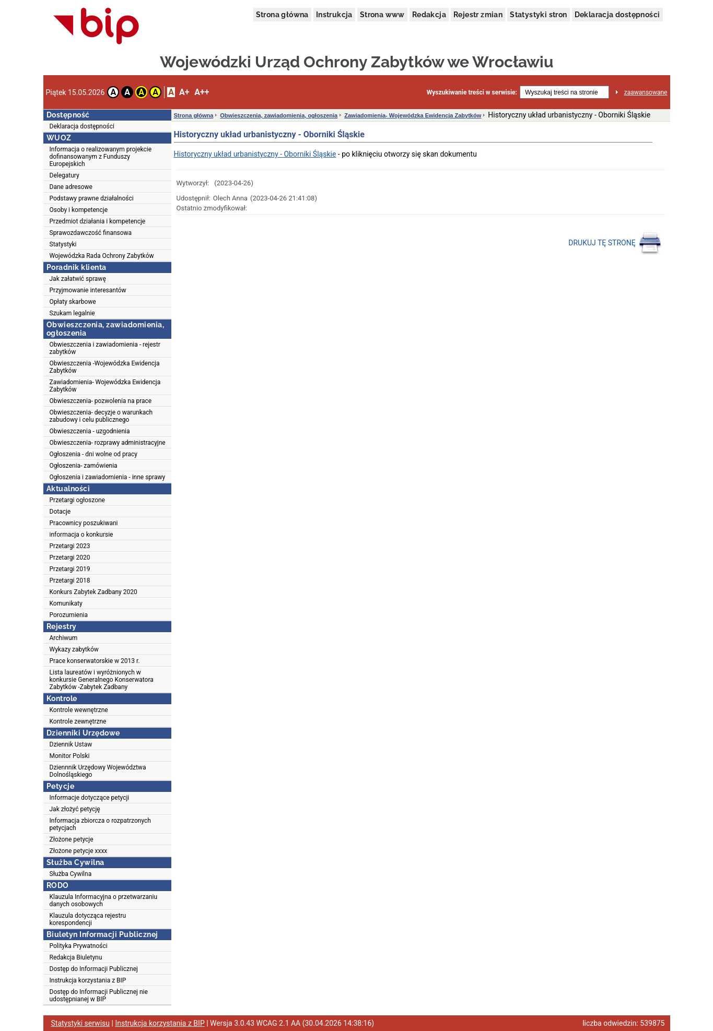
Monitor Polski (70, 756)
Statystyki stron (538, 14)
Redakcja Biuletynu (76, 957)
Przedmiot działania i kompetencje (98, 221)
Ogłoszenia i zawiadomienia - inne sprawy (108, 477)
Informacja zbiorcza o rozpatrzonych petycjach (100, 824)
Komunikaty (66, 603)
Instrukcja (334, 14)
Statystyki (63, 244)
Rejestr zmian (477, 14)
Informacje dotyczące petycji (90, 797)
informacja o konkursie (81, 534)
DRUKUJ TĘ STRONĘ (615, 243)
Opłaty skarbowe (73, 301)
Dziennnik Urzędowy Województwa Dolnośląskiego (98, 771)
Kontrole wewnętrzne (79, 710)
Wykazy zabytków (74, 649)
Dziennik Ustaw (71, 744)
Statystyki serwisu (80, 1023)
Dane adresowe (71, 187)
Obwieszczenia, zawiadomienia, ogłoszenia (278, 115)
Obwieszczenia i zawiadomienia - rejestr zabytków (105, 348)
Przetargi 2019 (70, 569)
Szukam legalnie (72, 313)
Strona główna (282, 14)
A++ (201, 92)
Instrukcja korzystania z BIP (88, 980)
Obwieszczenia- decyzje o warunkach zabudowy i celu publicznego (101, 416)
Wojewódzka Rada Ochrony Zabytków (102, 255)
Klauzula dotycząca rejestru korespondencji (88, 919)
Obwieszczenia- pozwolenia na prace (101, 401)
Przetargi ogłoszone (77, 500)
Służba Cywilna (71, 874)
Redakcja (429, 14)
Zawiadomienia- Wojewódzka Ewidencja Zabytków (105, 385)
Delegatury (64, 175)
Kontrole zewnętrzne (78, 721)
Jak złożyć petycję (75, 809)
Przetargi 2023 (70, 546)
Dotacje (60, 511)
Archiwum (64, 638)
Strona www (382, 14)
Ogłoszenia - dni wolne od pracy (94, 454)
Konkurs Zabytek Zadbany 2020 (93, 592)
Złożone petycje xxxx (79, 851)
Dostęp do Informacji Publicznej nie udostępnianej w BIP (99, 995)
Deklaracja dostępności (617, 14)
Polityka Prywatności (79, 946)
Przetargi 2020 (70, 557)
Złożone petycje (71, 839)
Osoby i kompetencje (79, 210)
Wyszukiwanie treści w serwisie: (472, 92)
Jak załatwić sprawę (78, 278)
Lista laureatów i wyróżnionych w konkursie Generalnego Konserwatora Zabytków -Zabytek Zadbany (102, 680)
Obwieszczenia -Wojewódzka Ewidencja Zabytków (105, 367)
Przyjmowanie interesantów (88, 290)
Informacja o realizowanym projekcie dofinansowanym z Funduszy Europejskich (101, 157)
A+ (184, 92)
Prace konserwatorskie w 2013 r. (95, 661)
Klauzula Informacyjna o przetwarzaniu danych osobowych (104, 900)
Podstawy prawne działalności (92, 198)
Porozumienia (69, 615)
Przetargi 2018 (70, 580)
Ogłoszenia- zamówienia (84, 465)
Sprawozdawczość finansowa (91, 232)
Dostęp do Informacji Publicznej (94, 969)
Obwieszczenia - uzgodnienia (90, 431)
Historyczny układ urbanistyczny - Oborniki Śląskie (255, 154)
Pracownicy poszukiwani (84, 523)
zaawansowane (646, 92)
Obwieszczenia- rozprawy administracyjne (108, 442)
